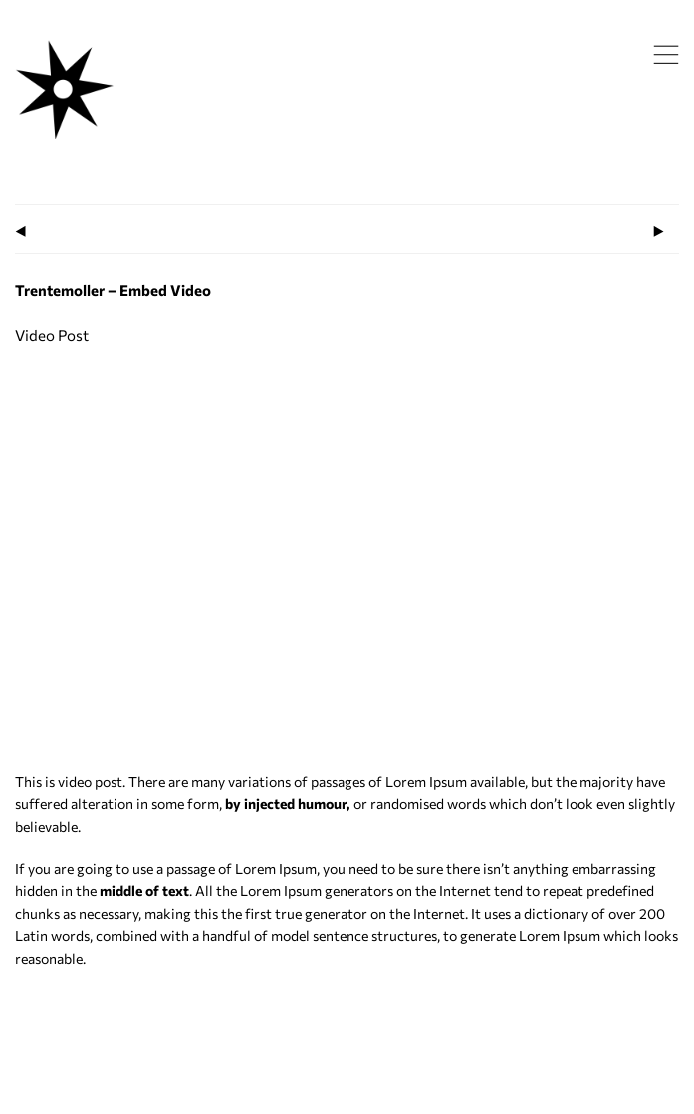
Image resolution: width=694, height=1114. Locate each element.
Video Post (52, 335)
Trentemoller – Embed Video (113, 290)
